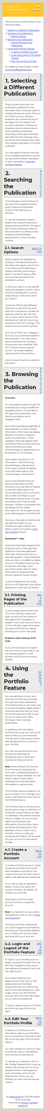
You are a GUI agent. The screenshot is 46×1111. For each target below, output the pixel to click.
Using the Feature (21, 49)
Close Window (37, 8)
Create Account (24, 52)
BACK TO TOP (40, 87)
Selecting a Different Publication (23, 30)
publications (15, 1097)
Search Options (18, 36)
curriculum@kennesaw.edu (18, 70)
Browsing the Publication (20, 39)
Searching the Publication (20, 33)
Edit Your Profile (23, 61)
